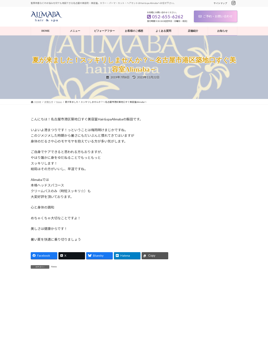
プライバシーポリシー (45, 333)
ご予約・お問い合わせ (216, 16)
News (54, 266)
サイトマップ (220, 3)
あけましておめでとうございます (217, 149)
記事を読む (71, 309)
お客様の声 (190, 254)
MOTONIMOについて (211, 128)
